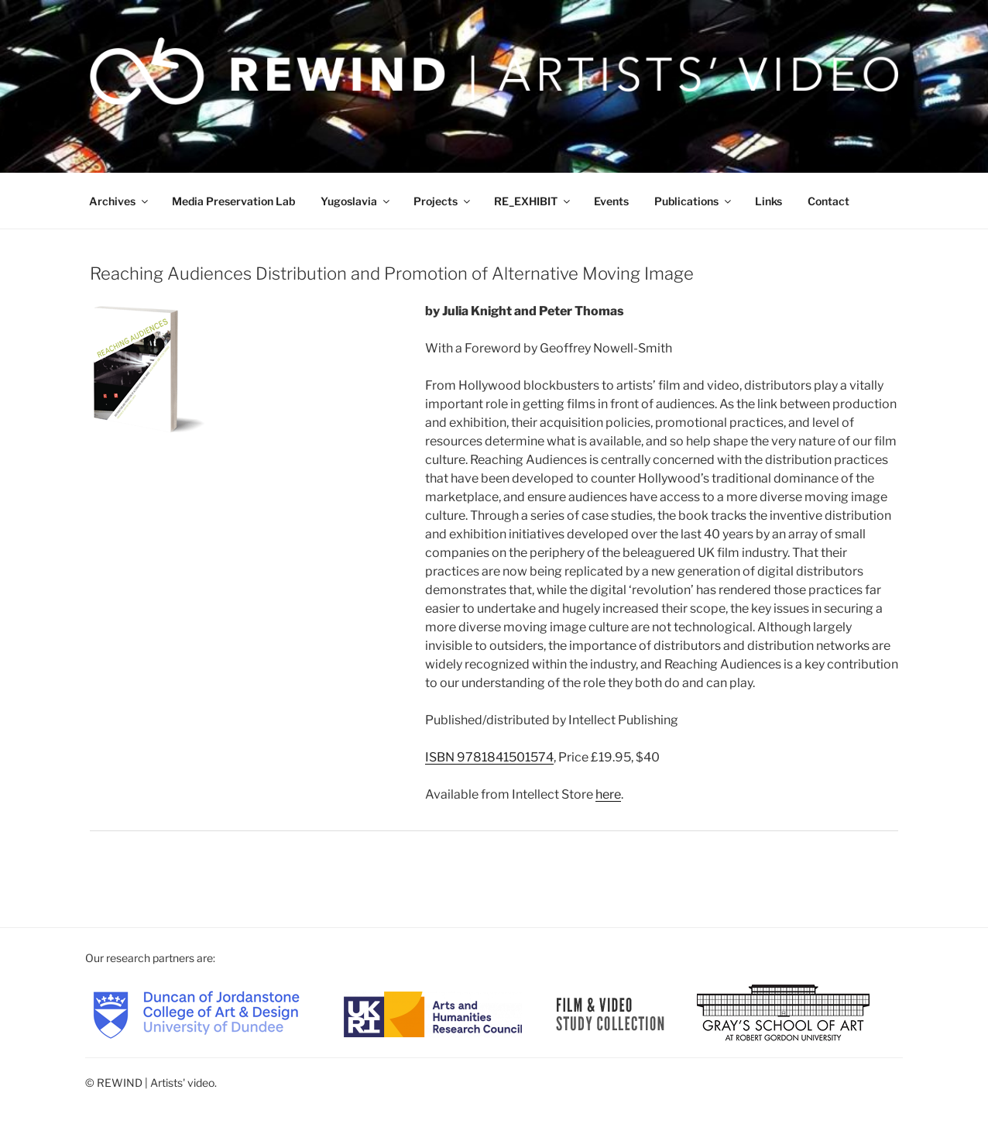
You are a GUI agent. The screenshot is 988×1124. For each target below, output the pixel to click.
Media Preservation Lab (233, 201)
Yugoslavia (356, 201)
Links (768, 201)
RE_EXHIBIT (533, 201)
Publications (693, 201)
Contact (828, 201)
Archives (119, 201)
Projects (442, 201)
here (608, 794)
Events (611, 201)
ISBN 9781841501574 (489, 757)
